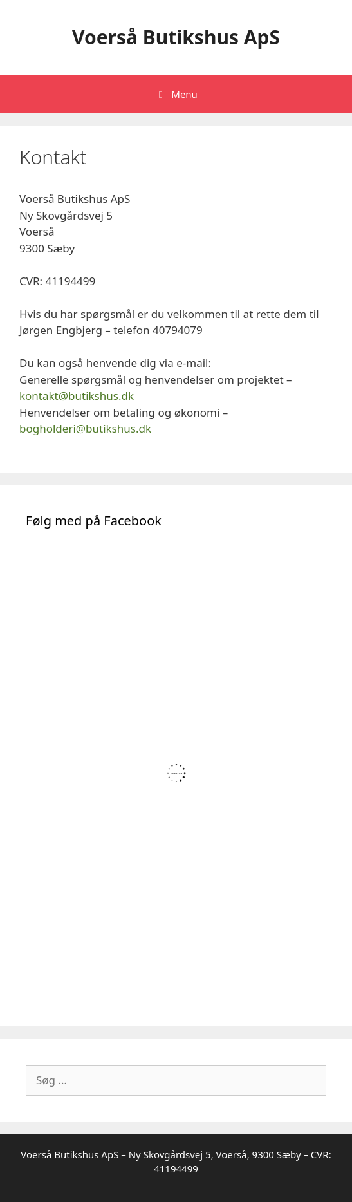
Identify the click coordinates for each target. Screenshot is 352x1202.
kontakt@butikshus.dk (76, 395)
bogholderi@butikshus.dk (85, 428)
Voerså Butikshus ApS (176, 37)
